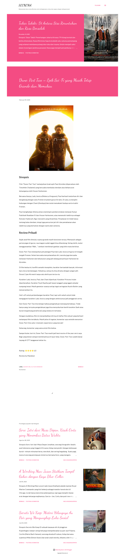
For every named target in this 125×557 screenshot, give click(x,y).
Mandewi (39, 366)
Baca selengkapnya (70, 460)
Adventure (27, 366)
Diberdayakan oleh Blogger (62, 550)
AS (32, 366)
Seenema (25, 5)
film (34, 366)
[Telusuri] (97, 5)
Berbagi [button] (21, 53)
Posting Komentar (32, 53)
